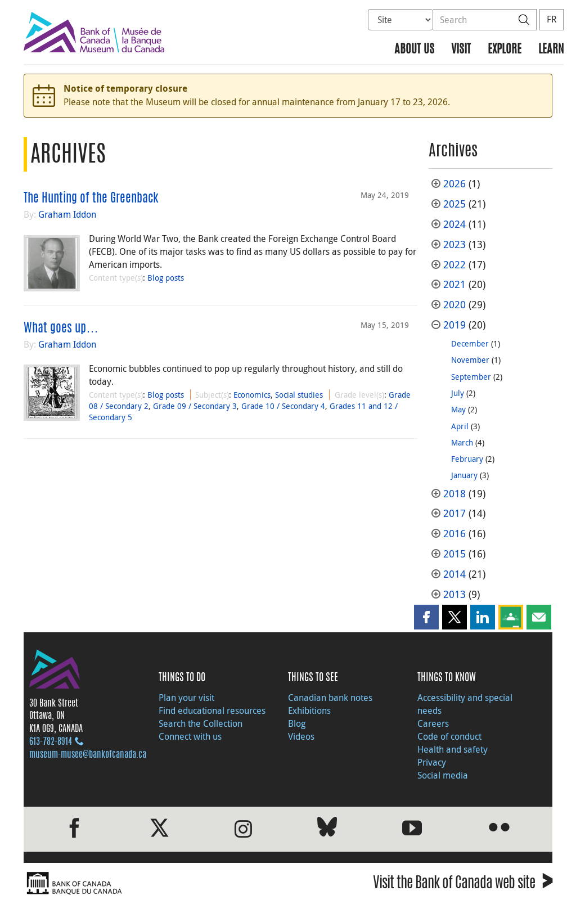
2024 (454, 224)
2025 (454, 203)
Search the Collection (200, 723)
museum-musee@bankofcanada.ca (87, 754)
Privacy (431, 762)
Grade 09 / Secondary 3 (195, 406)
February (467, 458)
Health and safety (452, 749)
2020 (454, 304)
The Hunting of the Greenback (91, 198)
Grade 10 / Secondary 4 (283, 406)
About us (414, 50)
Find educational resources (212, 710)
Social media (442, 775)
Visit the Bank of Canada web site (462, 884)
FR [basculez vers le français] (551, 19)
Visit (461, 50)
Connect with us (190, 736)
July (457, 393)
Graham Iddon (67, 214)
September (471, 376)
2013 (454, 594)
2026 (454, 183)
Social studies (299, 394)
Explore (504, 50)
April (460, 426)
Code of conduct (449, 736)
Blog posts (165, 277)
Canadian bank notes (330, 697)
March (462, 442)
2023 (454, 244)
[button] (426, 617)
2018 (454, 493)
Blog (296, 723)
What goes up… (61, 328)
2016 (454, 533)
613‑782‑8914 (50, 741)
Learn (551, 50)
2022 (454, 264)
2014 (454, 574)
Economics (252, 394)
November (470, 359)
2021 (454, 284)
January (464, 475)
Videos (301, 736)
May (458, 409)
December (470, 343)
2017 (454, 513)
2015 (454, 553)
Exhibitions (309, 710)
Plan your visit (186, 697)
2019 (454, 324)
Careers (433, 723)
